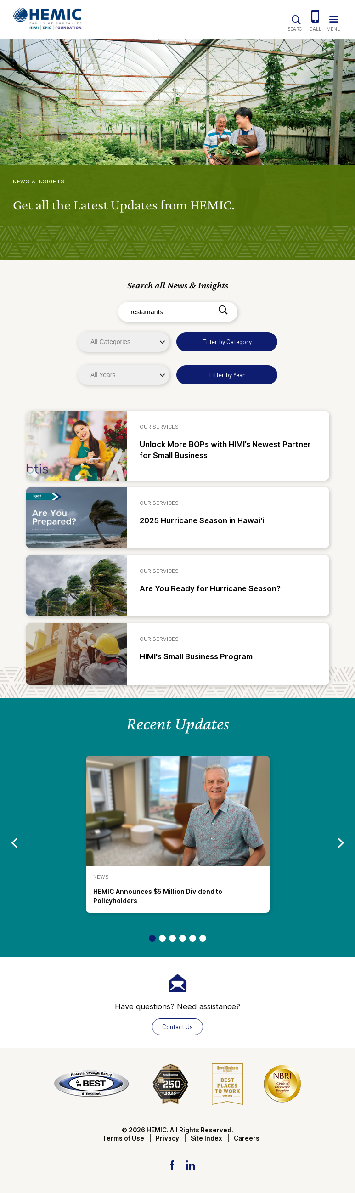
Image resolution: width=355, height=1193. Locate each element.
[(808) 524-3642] (315, 17)
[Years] (123, 375)
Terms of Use (123, 1138)
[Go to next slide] (341, 842)
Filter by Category (227, 341)
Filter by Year (227, 375)
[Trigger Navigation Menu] (333, 17)
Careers (246, 1138)
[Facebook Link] (172, 1164)
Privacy (167, 1138)
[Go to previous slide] (14, 842)
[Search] (222, 310)
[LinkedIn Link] (190, 1164)
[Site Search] (296, 17)
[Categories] (123, 342)
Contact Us (177, 1026)
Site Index (206, 1138)
